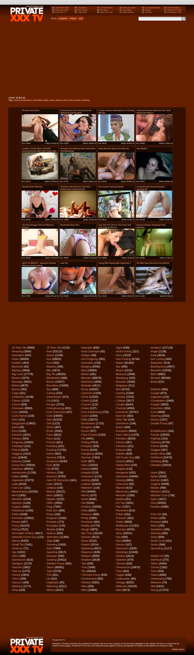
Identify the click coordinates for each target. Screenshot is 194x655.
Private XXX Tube (174, 10)
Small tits (18, 544)
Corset (16, 404)
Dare (15, 419)
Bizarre (16, 377)
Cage (15, 393)
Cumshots (122, 412)
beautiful (37, 100)
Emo (15, 430)
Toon (154, 571)
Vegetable (53, 582)
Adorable (86, 347)
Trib (49, 574)
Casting (120, 393)
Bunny (16, 389)
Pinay (50, 514)
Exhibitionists (159, 430)
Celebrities (18, 396)
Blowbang (122, 377)
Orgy (50, 506)
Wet (153, 586)
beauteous (26, 100)
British (16, 385)
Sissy (154, 537)
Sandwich (157, 529)
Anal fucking (124, 351)
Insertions (87, 476)
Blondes (86, 377)
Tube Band (82, 8)
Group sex (18, 465)
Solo (49, 548)
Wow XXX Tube (106, 12)
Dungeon (86, 427)
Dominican (122, 423)
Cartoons (86, 393)
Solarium (17, 548)
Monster (121, 495)
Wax (84, 586)
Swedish (121, 559)
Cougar (51, 404)
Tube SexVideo (173, 8)
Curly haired (19, 415)
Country (86, 404)
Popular (73, 18)
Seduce (51, 533)
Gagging (17, 453)
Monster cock (159, 495)
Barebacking (158, 366)
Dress (50, 427)
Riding (16, 529)
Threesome (123, 567)
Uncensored (88, 578)
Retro (154, 525)
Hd (48, 468)
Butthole (156, 389)
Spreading (157, 548)
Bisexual (121, 374)
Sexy (119, 533)
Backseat (17, 366)
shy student (142, 149)
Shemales (53, 537)
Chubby (120, 396)
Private (16, 521)
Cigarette (156, 396)
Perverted (122, 510)
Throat (155, 567)
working (85, 100)
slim (65, 100)
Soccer (120, 544)
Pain (119, 506)
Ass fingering (89, 359)
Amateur (156, 347)
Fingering (17, 442)
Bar (118, 366)
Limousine (122, 483)
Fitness (120, 442)
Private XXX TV (58, 640)
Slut (118, 540)
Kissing (120, 480)
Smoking (52, 544)
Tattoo (154, 563)
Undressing (158, 578)
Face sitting (123, 434)
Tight (50, 571)
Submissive (19, 559)
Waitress (156, 582)
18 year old (19, 347)
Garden (120, 453)
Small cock (158, 540)
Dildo (84, 419)
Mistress (156, 491)
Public (120, 521)
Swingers (17, 563)
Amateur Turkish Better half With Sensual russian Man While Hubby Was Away (39, 151)
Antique (86, 355)
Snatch (85, 544)
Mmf (14, 495)
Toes (119, 571)
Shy (118, 537)
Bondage (17, 381)
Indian (15, 476)
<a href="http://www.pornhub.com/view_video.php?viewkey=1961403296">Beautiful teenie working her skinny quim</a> (73, 58)
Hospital (86, 472)
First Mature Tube (174, 12)
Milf (83, 491)
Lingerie (156, 483)
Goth (84, 461)
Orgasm (17, 506)
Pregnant (52, 518)
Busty (84, 389)
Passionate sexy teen (69, 225)
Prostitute (87, 521)
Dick (49, 419)
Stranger (52, 555)
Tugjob (120, 574)
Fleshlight (18, 446)
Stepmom (87, 552)
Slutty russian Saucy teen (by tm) (114, 149)
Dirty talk (121, 419)
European (122, 430)
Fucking (51, 449)
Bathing (16, 370)
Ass (49, 359)
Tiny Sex (148, 12)
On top (120, 502)
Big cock (17, 374)
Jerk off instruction (58, 480)
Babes (120, 362)
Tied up (16, 571)
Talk (83, 563)
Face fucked (89, 434)
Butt (118, 389)
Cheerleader (54, 396)
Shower (86, 537)
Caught (155, 393)
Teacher (17, 567)
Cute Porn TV (60, 12)
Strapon (86, 555)
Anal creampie (90, 351)
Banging (86, 366)
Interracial (122, 476)
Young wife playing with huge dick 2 (115, 263)
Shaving (156, 533)
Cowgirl (155, 404)
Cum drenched (56, 412)
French (155, 446)
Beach (120, 370)
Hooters (51, 472)
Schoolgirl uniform (23, 533)
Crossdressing (55, 408)
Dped (15, 427)
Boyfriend (87, 381)
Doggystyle (18, 423)
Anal (49, 351)
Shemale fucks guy (24, 537)
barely (17, 100)
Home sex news (128, 8)
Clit (49, 400)
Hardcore (17, 468)
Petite (15, 514)
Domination (88, 423)
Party (84, 510)
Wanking (17, 586)
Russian (121, 529)
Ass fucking (123, 359)
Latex (50, 483)
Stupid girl (157, 555)
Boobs (50, 381)
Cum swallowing (91, 412)
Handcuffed (123, 465)
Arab (154, 355)
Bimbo (85, 374)
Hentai (85, 468)
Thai (84, 567)
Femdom (121, 438)
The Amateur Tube (152, 8)
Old (83, 502)
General (51, 457)
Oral (153, 502)
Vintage (120, 582)
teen (71, 100)
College (120, 400)
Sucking (51, 559)
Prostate (52, 521)
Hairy (84, 465)
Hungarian (122, 472)
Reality (85, 525)
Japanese (18, 480)
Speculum (122, 548)
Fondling (52, 446)
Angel (154, 351)
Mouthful (17, 499)
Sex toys (86, 533)
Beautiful (156, 370)
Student (120, 555)
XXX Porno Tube (62, 8)
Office (50, 502)
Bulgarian (122, 385)
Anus (119, 355)
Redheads (122, 525)
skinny (58, 100)
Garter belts (158, 453)
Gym (49, 465)
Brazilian (121, 381)
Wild (118, 590)
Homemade (19, 472)
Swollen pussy (55, 563)
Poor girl (156, 514)
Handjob (156, 465)
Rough (85, 529)
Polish (120, 514)
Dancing (156, 415)
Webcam (121, 586)
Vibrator (86, 582)
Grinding (156, 461)
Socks (154, 544)
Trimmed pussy (90, 574)
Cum (15, 412)
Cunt (154, 412)
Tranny (16, 574)
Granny (120, 461)
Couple (120, 404)
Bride (154, 381)
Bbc (49, 370)
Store (15, 555)
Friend (16, 449)
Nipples (51, 499)
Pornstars (18, 518)
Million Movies (128, 12)
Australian (87, 362)
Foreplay (86, 446)
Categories (63, 18)
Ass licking (158, 359)
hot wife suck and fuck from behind (153, 263)
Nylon (154, 499)
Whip (15, 590)
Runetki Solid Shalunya (32, 187)
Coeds (85, 400)
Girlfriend (156, 457)
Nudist (120, 499)
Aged (119, 347)
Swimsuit (156, 559)
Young (154, 590)
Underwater (123, 578)
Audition (17, 362)
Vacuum (17, 582)
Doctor (155, 419)
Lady (15, 483)
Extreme (17, 434)
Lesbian (86, 483)
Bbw (84, 370)
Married (120, 487)
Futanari (121, 449)
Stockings (122, 552)
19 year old (54, 347)
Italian (154, 476)
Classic (16, 400)
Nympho (17, 502)
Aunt (49, 362)
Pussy (15, 525)
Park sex (52, 510)
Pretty (85, 518)
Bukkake (86, 385)
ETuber (148, 10)
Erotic (50, 430)
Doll (49, 423)
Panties (155, 506)
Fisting (85, 442)
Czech (85, 415)
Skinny (16, 540)
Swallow (86, 559)
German (86, 457)
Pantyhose (18, 510)
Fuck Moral (126, 10)
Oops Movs (82, 12)
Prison (155, 518)
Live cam (17, 487)
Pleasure (86, 514)
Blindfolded (53, 377)
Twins (15, 578)
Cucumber (157, 408)
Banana (51, 366)
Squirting (52, 552)
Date (81, 18)
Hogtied (120, 468)
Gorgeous (53, 461)
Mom (50, 495)
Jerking (85, 480)
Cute (49, 415)
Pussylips (52, 525)
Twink (154, 574)
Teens (50, 567)
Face (50, 434)
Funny (85, 449)
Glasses (17, 461)
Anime (50, 355)
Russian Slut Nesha (30, 110)
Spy (14, 552)
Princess (121, 518)
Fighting (156, 438)
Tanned (120, 563)
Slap (49, 540)
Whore (51, 590)
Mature (51, 491)
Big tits (51, 374)
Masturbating (20, 491)
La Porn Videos (106, 8)
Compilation (158, 400)
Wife (84, 590)
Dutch (119, 427)
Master (155, 487)
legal (45, 100)
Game (50, 453)
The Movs (104, 10)
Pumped (156, 521)
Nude (84, 499)
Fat (83, 438)
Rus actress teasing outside (111, 187)
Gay (14, 457)
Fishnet (51, 442)
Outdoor (86, 506)
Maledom (87, 487)
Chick (84, 396)
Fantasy (17, 438)
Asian (15, 359)
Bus (49, 389)
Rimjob (51, 529)
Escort (85, 430)
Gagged (156, 449)
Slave (84, 540)
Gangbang (87, 453)
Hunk (154, 472)
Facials (155, 434)
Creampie (18, 408)
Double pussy (159, 423)
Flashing (156, 442)
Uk (48, 578)
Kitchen (155, 480)
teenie (77, 100)
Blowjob (155, 377)
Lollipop (51, 487)
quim (51, 100)
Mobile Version (178, 649)
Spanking (87, 548)
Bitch (154, 374)
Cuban (85, 408)
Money (85, 495)
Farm (50, 438)
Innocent (52, 476)
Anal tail (64, 263)
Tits (83, 571)
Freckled (121, 446)
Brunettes (52, 385)
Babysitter (157, 362)
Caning (51, 393)
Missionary (122, 491)
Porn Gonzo (82, 10)
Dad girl (121, 415)
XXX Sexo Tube (61, 10)
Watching (52, 586)
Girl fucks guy (125, 457)
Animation (18, 355)
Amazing (17, 351)
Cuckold (121, 408)
